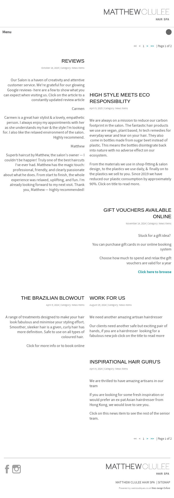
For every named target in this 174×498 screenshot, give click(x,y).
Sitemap (164, 482)
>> (152, 46)
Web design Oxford (161, 488)
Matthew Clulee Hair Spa (135, 482)
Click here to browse (154, 272)
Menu (86, 32)
